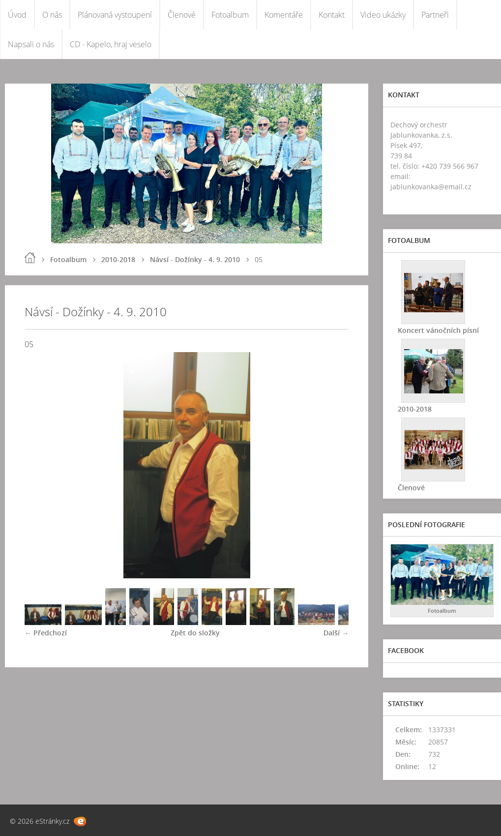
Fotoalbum (230, 14)
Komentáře (284, 14)
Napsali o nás (31, 44)
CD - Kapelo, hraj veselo (110, 44)
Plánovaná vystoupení (115, 14)
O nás (52, 14)
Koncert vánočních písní (438, 330)
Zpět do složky (195, 632)
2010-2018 (118, 259)
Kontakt (332, 14)
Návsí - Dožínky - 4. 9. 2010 (195, 259)
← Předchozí (46, 632)
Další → (336, 632)
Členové (182, 14)
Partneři (435, 14)
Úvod (17, 14)
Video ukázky (383, 14)
